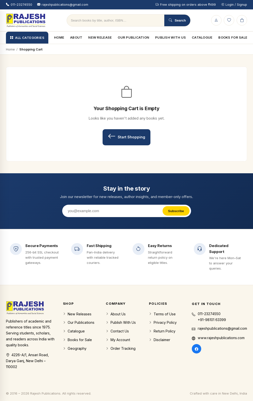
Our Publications (78, 322)
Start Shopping (126, 136)
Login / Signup (234, 4)
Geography (74, 348)
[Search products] (115, 20)
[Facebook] (196, 348)
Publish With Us (170, 37)
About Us (116, 314)
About (76, 37)
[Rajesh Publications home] (26, 20)
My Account (118, 340)
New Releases (77, 314)
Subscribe (176, 211)
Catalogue (202, 37)
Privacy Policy (163, 322)
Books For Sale (232, 37)
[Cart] (242, 20)
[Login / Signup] (216, 20)
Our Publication (133, 37)
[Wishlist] (229, 20)
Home (59, 37)
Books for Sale (77, 340)
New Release (100, 37)
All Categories (27, 37)
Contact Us (117, 331)
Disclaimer (159, 340)
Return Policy (162, 331)
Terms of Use (162, 314)
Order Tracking (121, 348)
